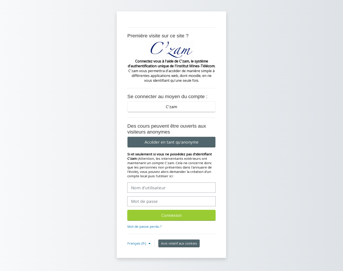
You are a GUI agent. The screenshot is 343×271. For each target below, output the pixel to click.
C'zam (171, 106)
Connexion (171, 215)
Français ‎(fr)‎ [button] (137, 243)
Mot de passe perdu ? (144, 226)
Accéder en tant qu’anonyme (171, 142)
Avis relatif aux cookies (179, 243)
